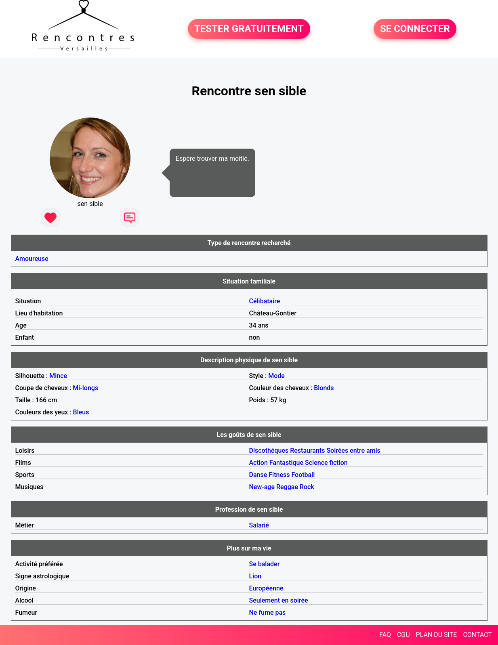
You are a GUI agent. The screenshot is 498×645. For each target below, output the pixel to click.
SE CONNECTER (415, 29)
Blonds (324, 388)
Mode (276, 376)
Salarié (259, 525)
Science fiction (326, 462)
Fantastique (286, 462)
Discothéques (269, 450)
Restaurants (307, 450)
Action (258, 462)
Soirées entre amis (353, 450)
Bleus (81, 412)
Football (303, 475)
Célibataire (264, 301)
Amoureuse (31, 259)
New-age (262, 487)
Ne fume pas (267, 612)
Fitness (279, 475)
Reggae (287, 487)
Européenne (266, 588)
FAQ (385, 635)
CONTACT (477, 635)
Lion (255, 576)
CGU (403, 635)
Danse (258, 475)
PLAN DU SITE (436, 635)
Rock (307, 487)
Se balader (264, 564)
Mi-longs (85, 388)
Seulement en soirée (278, 600)
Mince (58, 376)
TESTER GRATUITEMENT (249, 29)
